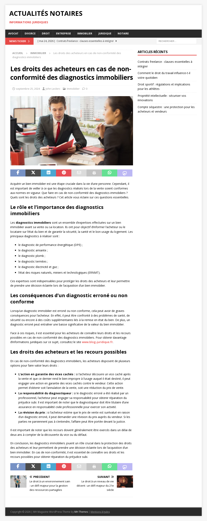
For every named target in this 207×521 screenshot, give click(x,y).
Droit (46, 33)
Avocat (13, 33)
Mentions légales (100, 512)
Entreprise (63, 33)
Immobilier (84, 33)
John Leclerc (53, 88)
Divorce (30, 33)
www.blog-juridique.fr (97, 342)
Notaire (123, 33)
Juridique (104, 33)
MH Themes (81, 512)
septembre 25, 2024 (28, 88)
